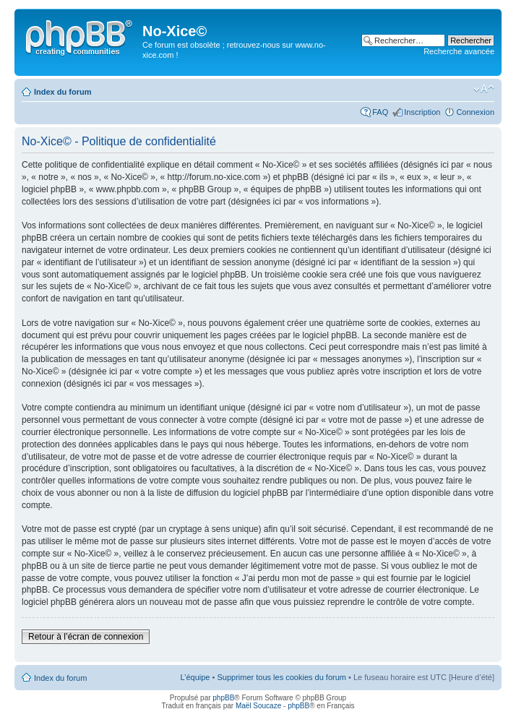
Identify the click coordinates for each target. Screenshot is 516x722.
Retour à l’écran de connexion (85, 637)
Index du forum (62, 91)
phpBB (223, 698)
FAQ (380, 112)
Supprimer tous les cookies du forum (281, 677)
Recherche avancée (458, 51)
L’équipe (195, 677)
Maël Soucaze (258, 706)
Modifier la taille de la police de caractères (483, 88)
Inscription (422, 112)
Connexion (475, 112)
